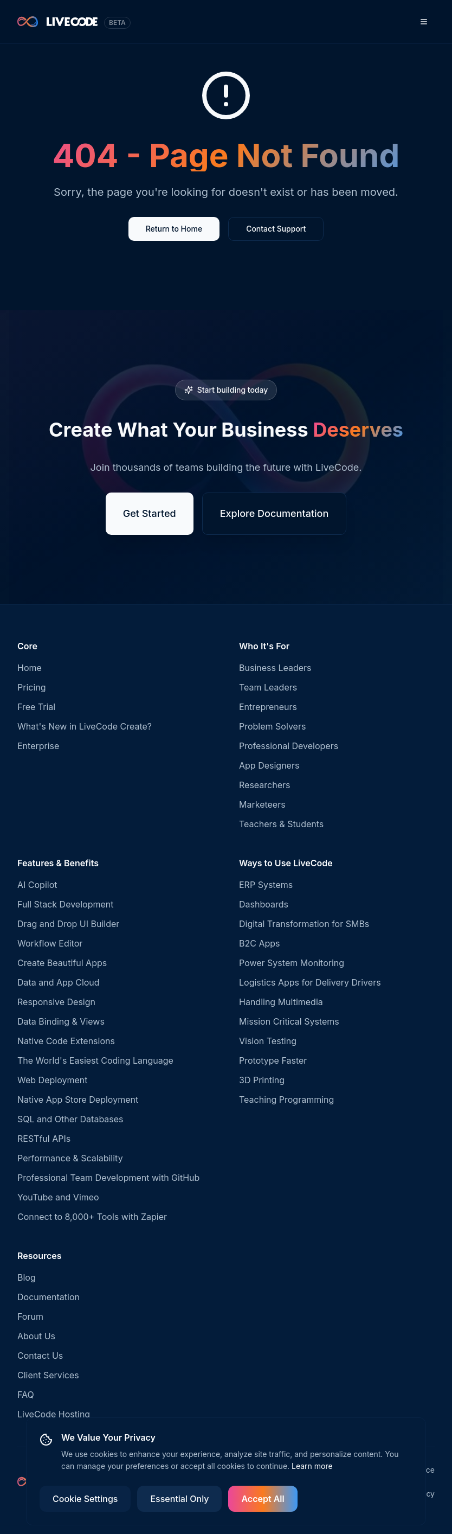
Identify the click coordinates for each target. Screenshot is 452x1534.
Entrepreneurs (268, 706)
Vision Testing (267, 1041)
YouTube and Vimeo (58, 1197)
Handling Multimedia (281, 1001)
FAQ (25, 1394)
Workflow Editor (49, 943)
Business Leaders (275, 667)
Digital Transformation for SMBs (304, 923)
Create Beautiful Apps (62, 962)
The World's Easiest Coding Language (95, 1060)
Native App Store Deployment (77, 1099)
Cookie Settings (85, 1498)
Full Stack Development (65, 904)
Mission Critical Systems (289, 1021)
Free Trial (36, 706)
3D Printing (262, 1080)
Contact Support (276, 229)
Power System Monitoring (291, 962)
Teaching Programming (286, 1099)
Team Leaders (268, 687)
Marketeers (262, 804)
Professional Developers (288, 745)
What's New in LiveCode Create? (84, 726)
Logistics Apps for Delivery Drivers (310, 982)
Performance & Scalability (70, 1158)
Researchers (264, 784)
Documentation (48, 1297)
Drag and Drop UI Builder (68, 923)
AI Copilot (37, 884)
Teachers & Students (281, 824)
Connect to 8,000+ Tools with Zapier (92, 1216)
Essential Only (179, 1498)
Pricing (31, 687)
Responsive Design (56, 1001)
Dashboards (263, 904)
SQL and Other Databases (70, 1119)
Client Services (48, 1375)
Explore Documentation (274, 514)
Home (29, 667)
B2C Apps (259, 943)
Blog (26, 1277)
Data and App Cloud (58, 982)
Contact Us (40, 1355)
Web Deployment (52, 1080)
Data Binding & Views (61, 1021)
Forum (30, 1316)
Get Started (149, 514)
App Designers (269, 765)
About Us (36, 1336)
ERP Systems (266, 884)
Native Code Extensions (66, 1041)
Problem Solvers (272, 726)
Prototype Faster (273, 1060)
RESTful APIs (43, 1138)
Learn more (312, 1466)
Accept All (262, 1498)
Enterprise (38, 745)
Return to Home (174, 229)
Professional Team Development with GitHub (108, 1177)
